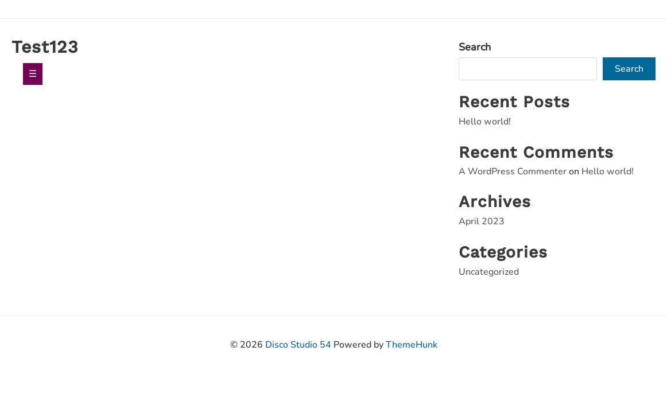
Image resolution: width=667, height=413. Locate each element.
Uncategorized (489, 272)
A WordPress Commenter (513, 171)
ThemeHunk (411, 344)
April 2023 (482, 221)
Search (475, 47)
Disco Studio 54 (298, 344)
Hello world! (485, 121)
